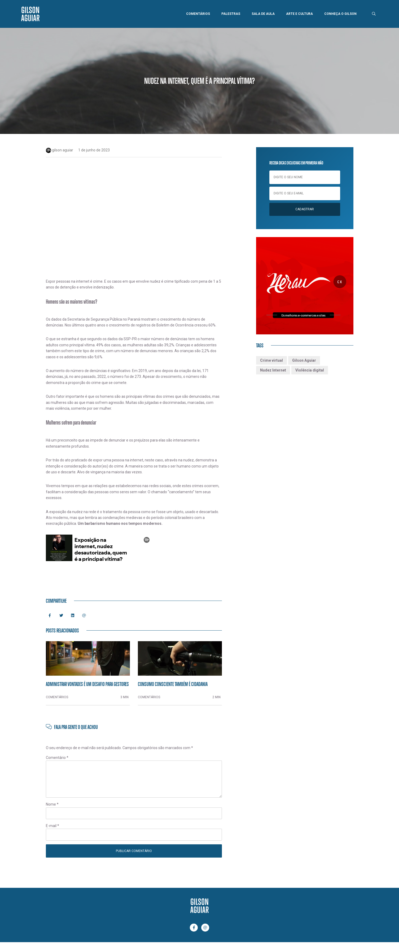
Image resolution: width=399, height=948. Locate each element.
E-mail (52, 826)
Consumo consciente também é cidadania (173, 684)
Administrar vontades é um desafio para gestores (87, 684)
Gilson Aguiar (304, 360)
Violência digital (309, 370)
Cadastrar (304, 209)
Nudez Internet (273, 370)
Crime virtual (271, 360)
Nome (52, 804)
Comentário (57, 757)
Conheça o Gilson (340, 14)
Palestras (230, 14)
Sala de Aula (263, 14)
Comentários (198, 14)
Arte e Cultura (299, 14)
